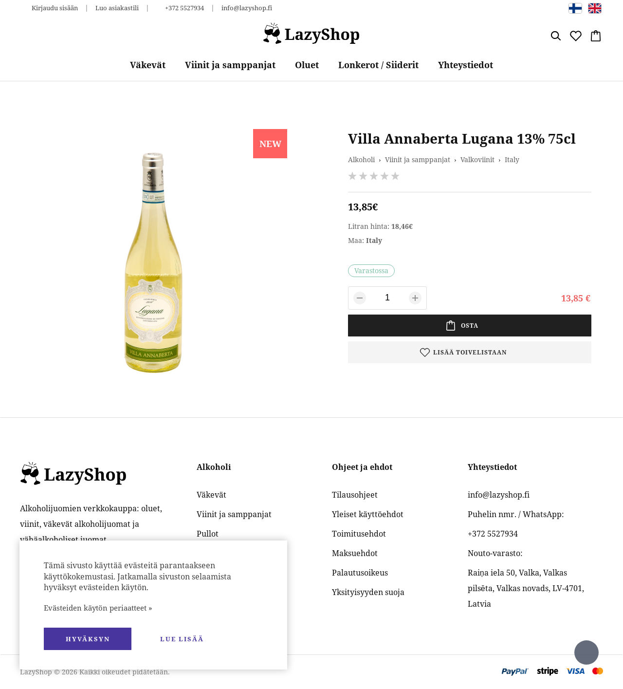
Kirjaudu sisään (55, 7)
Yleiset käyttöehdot (367, 514)
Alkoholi (361, 159)
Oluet (307, 65)
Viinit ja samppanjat (230, 65)
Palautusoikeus (360, 572)
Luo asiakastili (117, 7)
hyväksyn (88, 638)
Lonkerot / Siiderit (378, 65)
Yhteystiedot (465, 65)
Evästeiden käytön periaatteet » (98, 608)
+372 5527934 (184, 7)
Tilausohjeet (355, 494)
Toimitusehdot (359, 533)
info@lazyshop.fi (246, 7)
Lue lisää (182, 638)
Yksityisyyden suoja (368, 592)
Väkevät (147, 65)
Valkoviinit (477, 159)
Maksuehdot (355, 553)
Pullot (208, 533)
